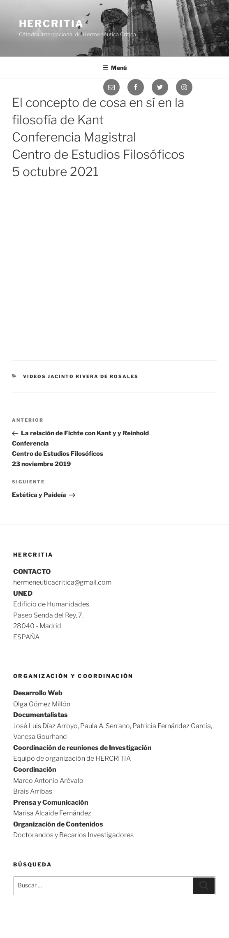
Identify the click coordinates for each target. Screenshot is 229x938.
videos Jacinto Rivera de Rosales (81, 376)
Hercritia (51, 24)
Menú (114, 67)
